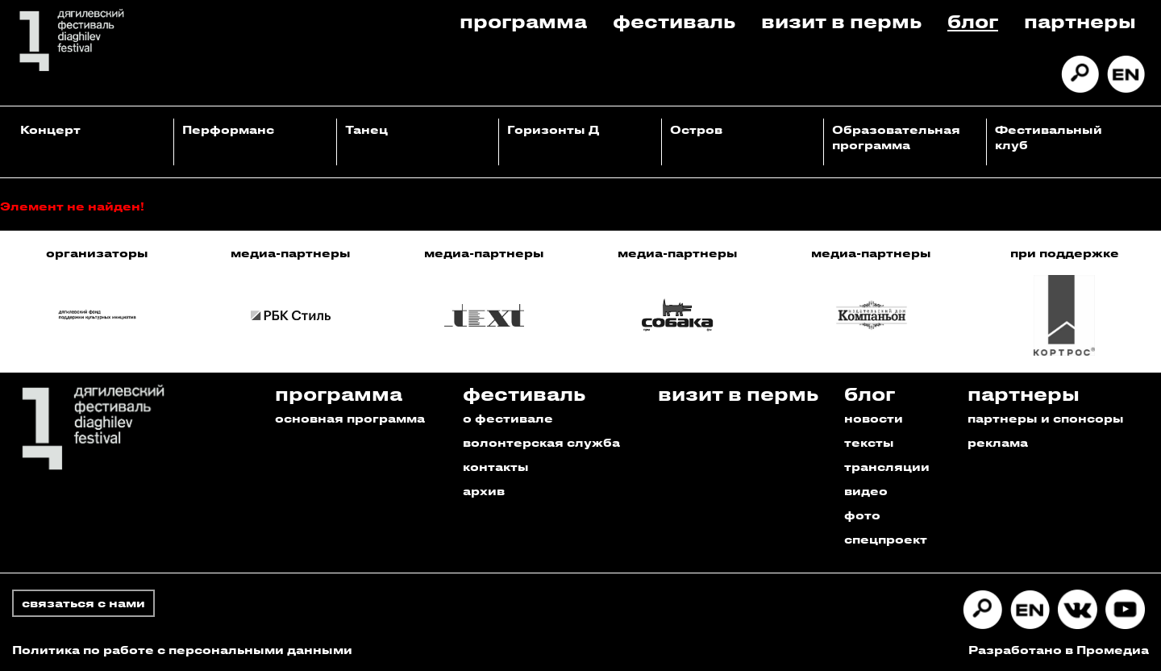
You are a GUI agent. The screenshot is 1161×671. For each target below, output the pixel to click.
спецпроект (885, 539)
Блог (972, 20)
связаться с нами (83, 603)
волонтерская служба (541, 442)
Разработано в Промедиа (1058, 649)
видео (866, 491)
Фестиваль (674, 20)
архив (484, 491)
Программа (523, 20)
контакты (496, 466)
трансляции (887, 466)
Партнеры (1080, 20)
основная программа (350, 418)
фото (862, 515)
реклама (998, 442)
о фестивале (508, 418)
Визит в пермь (841, 20)
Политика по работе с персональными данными (182, 649)
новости (873, 418)
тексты (869, 442)
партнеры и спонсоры (1046, 418)
